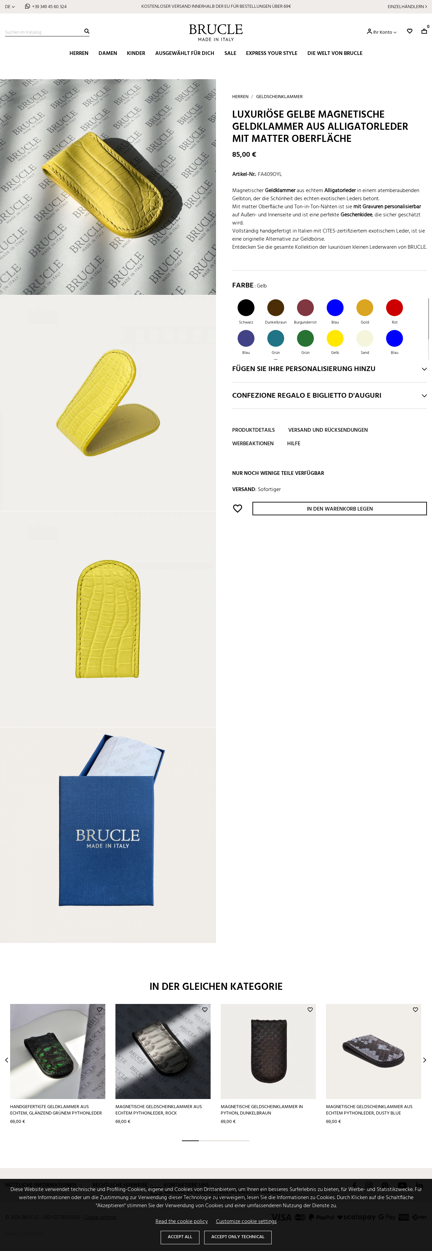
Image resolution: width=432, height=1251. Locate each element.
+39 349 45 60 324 (49, 7)
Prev (6, 1060)
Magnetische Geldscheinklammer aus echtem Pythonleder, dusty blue (369, 1110)
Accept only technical (238, 1237)
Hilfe (293, 443)
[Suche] (47, 32)
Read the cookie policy (182, 1222)
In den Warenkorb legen (340, 509)
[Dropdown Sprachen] (10, 6)
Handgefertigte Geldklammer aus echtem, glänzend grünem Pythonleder (56, 1110)
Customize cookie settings (246, 1222)
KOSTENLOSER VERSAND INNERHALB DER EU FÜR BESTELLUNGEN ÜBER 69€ (216, 6)
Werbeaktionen (253, 443)
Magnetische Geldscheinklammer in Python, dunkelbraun (262, 1110)
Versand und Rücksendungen (328, 430)
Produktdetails (253, 430)
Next (424, 1060)
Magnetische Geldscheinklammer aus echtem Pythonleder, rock (158, 1110)
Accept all (180, 1237)
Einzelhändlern (406, 7)
